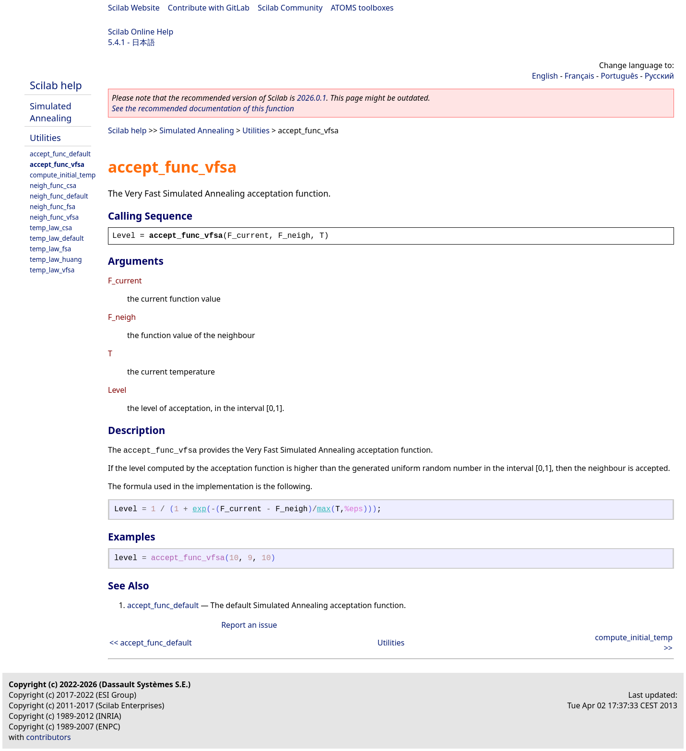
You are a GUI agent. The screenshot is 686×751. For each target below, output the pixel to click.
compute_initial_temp (62, 174)
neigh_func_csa (53, 185)
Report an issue (249, 625)
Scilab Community (290, 7)
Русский (659, 75)
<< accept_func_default (150, 642)
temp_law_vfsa (52, 269)
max (324, 509)
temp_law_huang (56, 259)
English (545, 75)
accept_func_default (60, 153)
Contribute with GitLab (208, 7)
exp (199, 509)
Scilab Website (134, 7)
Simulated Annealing (50, 112)
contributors (48, 737)
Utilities (45, 137)
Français (579, 75)
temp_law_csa (51, 227)
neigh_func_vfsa (54, 217)
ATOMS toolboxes (362, 7)
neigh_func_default (59, 195)
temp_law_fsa (50, 248)
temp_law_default (57, 238)
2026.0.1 (311, 98)
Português (619, 75)
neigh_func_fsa (52, 206)
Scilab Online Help (140, 31)
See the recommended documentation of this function (203, 108)
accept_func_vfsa (57, 164)
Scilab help (56, 85)
